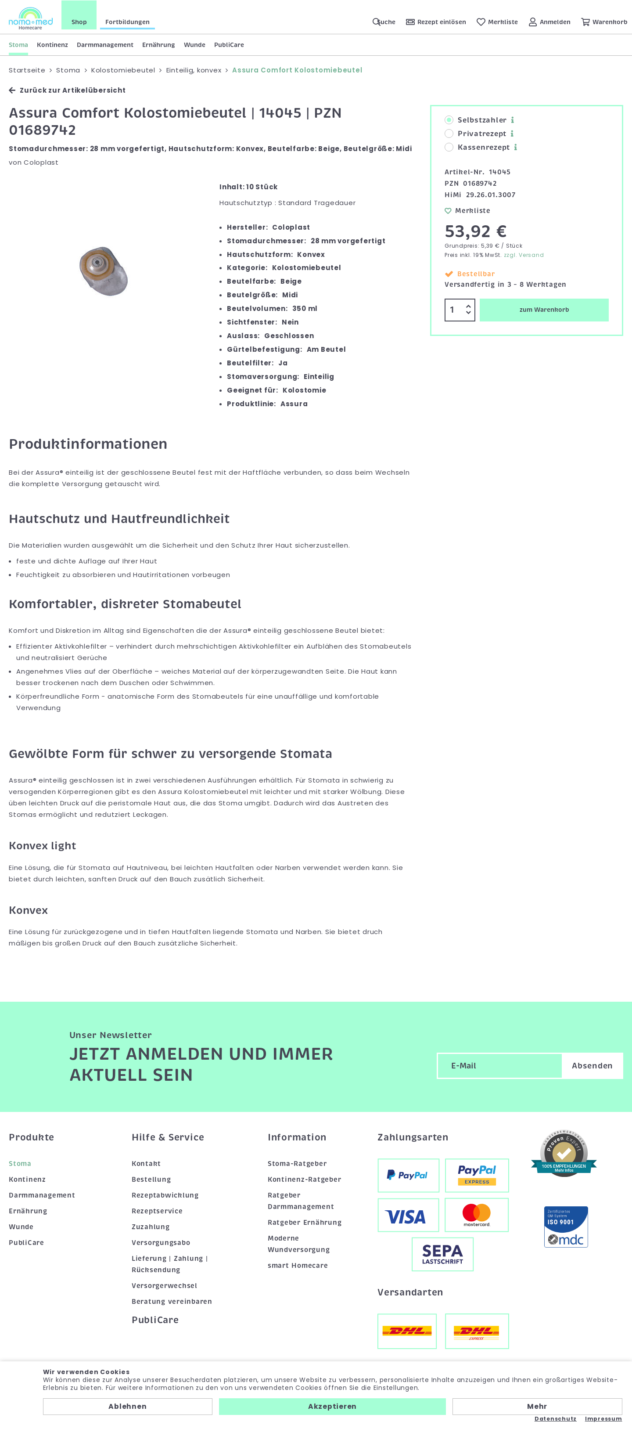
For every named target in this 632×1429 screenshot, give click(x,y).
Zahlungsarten (413, 1137)
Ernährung (158, 44)
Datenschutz (556, 1418)
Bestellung (151, 1179)
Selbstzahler (476, 119)
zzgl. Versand (524, 254)
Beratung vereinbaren (172, 1301)
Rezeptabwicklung (165, 1195)
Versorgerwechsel (165, 1285)
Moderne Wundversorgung (299, 1243)
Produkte (31, 1137)
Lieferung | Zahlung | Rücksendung (170, 1264)
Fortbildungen (127, 21)
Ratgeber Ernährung (305, 1222)
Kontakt (146, 1163)
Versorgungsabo (161, 1242)
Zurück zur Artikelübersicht (67, 89)
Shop (79, 21)
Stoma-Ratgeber (297, 1163)
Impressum (603, 1418)
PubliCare (229, 44)
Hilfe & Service (168, 1137)
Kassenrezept (477, 147)
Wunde (194, 44)
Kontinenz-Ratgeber (304, 1179)
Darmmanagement (105, 44)
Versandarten (410, 1291)
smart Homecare (298, 1265)
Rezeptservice (157, 1211)
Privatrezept (475, 133)
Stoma (18, 44)
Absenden (592, 1065)
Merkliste (468, 210)
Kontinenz (52, 44)
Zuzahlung (151, 1227)
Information (297, 1137)
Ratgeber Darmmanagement (301, 1200)
